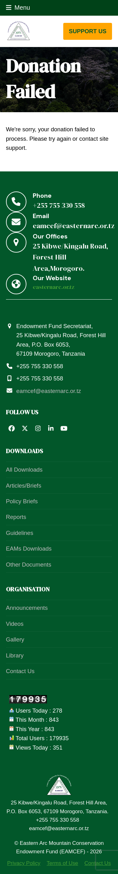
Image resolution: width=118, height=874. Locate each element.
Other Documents (28, 564)
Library (15, 655)
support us (88, 31)
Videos (15, 623)
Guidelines (19, 533)
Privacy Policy (24, 863)
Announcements (27, 607)
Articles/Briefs (23, 485)
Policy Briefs (22, 501)
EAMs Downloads (29, 548)
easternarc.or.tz (54, 287)
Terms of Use (62, 863)
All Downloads (24, 469)
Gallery (15, 639)
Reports (16, 517)
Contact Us (20, 671)
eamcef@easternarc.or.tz (48, 391)
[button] (18, 7)
